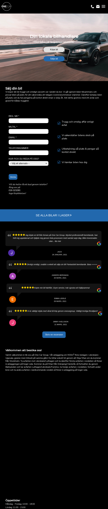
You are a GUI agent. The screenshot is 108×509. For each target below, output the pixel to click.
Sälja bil (54, 59)
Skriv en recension (54, 334)
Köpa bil (54, 49)
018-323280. (15, 190)
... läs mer (57, 241)
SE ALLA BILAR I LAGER (52, 215)
